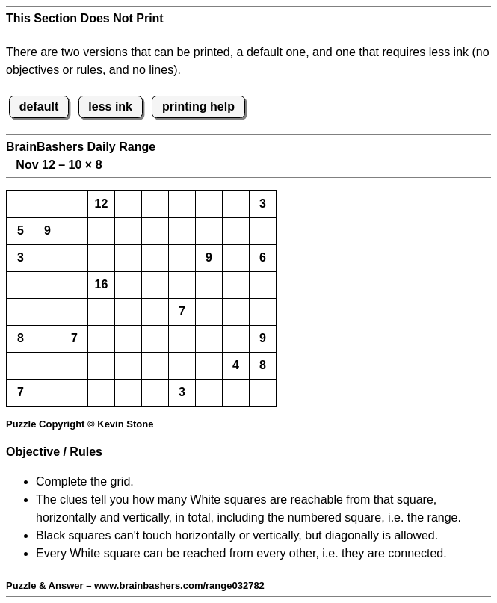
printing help (198, 106)
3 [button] (262, 203)
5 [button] (20, 230)
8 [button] (20, 338)
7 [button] (182, 311)
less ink (110, 106)
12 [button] (101, 203)
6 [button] (262, 257)
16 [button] (101, 284)
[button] (20, 204)
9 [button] (47, 230)
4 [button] (235, 365)
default (38, 106)
